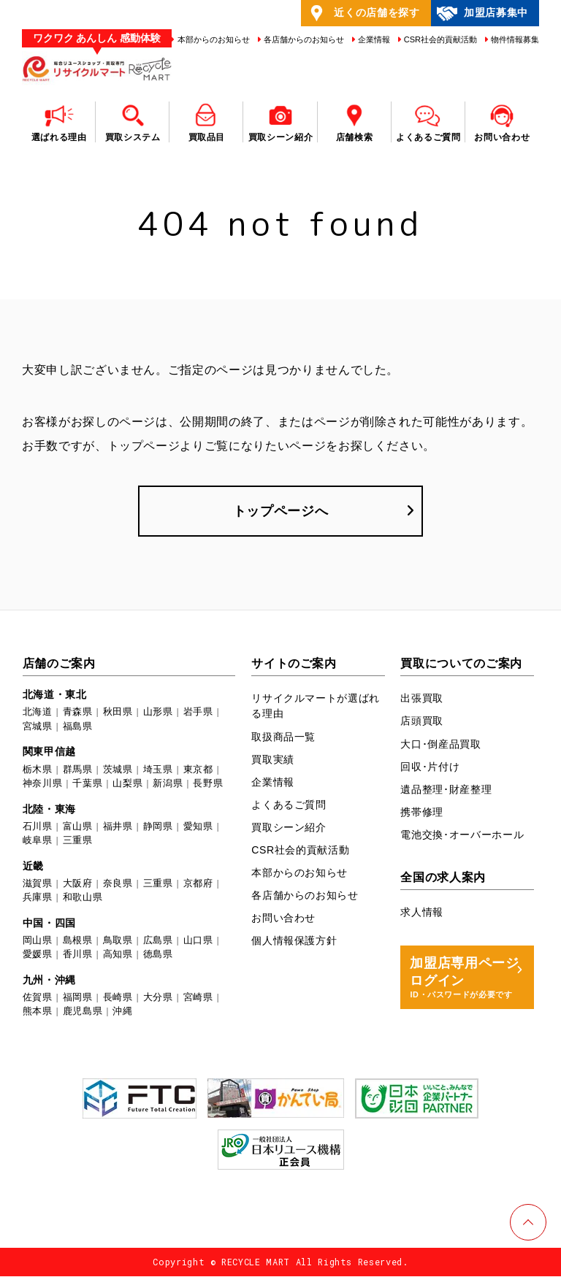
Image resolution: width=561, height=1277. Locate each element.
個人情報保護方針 (294, 941)
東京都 (198, 769)
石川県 (38, 826)
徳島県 (158, 955)
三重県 (78, 840)
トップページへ (281, 511)
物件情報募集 (514, 39)
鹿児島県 (83, 1012)
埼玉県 (158, 769)
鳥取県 (118, 940)
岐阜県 (38, 840)
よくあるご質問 (289, 805)
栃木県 (38, 769)
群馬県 (78, 769)
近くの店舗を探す (362, 13)
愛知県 (198, 826)
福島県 (78, 726)
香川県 (78, 955)
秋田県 (118, 712)
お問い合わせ (283, 918)
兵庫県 (38, 897)
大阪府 (78, 883)
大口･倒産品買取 (440, 745)
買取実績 (272, 760)
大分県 (158, 997)
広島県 (158, 940)
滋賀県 (38, 883)
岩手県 (198, 712)
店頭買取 (421, 722)
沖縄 (122, 1012)
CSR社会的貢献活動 (439, 39)
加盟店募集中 (481, 13)
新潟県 (168, 783)
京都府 (198, 883)
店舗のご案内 (59, 664)
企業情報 (373, 39)
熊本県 (38, 1012)
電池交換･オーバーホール (462, 835)
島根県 (78, 940)
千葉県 (87, 783)
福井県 (118, 826)
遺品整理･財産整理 (446, 790)
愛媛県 (38, 955)
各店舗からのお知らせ (303, 39)
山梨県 (127, 783)
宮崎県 (198, 997)
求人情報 (421, 913)
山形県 (158, 712)
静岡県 (158, 826)
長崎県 (118, 997)
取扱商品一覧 (283, 737)
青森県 (78, 712)
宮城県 (38, 726)
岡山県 (38, 940)
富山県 (78, 826)
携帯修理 (421, 812)
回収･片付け (429, 767)
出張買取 (421, 699)
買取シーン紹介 (289, 828)
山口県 (198, 940)
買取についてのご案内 (461, 664)
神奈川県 (43, 783)
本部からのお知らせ (212, 39)
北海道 (38, 712)
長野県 (208, 783)
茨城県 (118, 769)
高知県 (118, 955)
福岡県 (78, 997)
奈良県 (118, 883)
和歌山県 (83, 897)
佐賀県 (38, 997)
